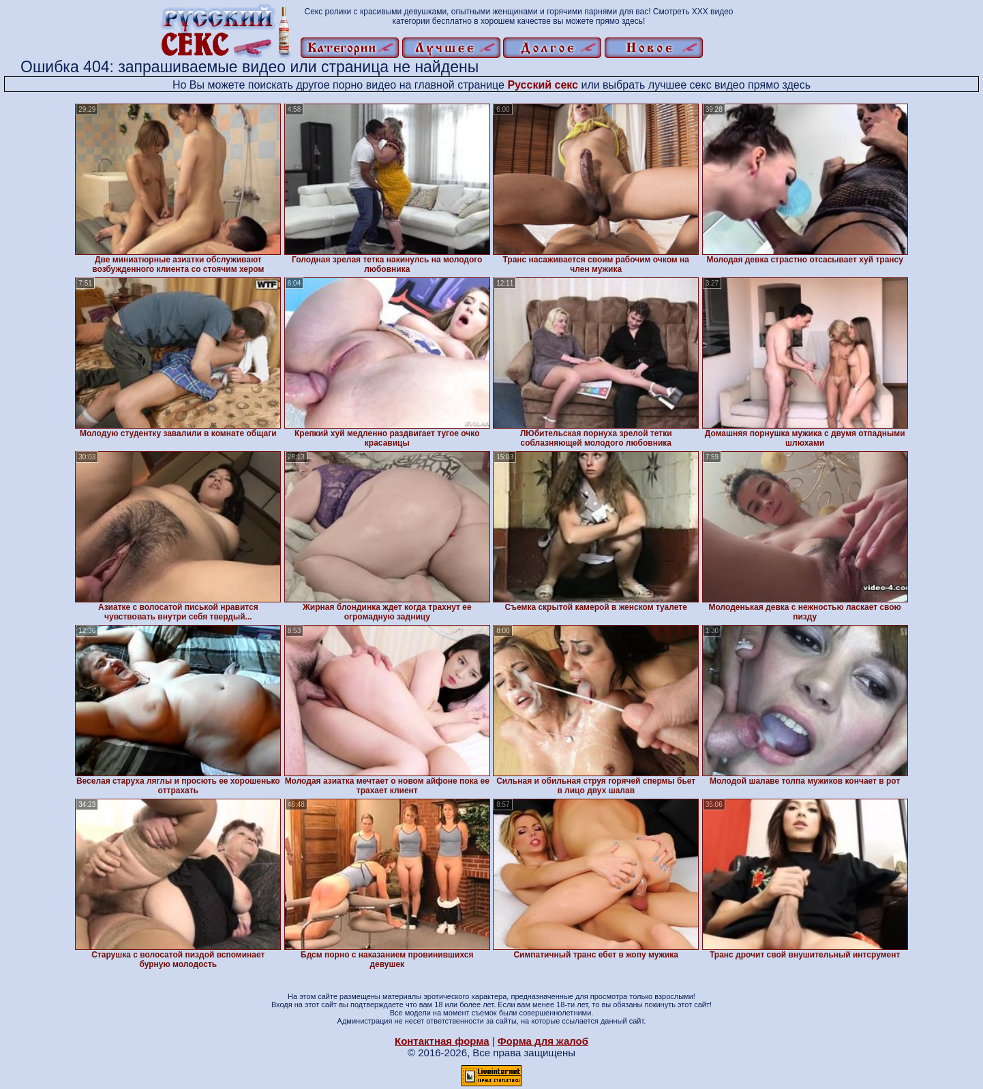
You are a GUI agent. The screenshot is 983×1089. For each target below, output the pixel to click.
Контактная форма (442, 1041)
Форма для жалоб (543, 1041)
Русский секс (542, 85)
